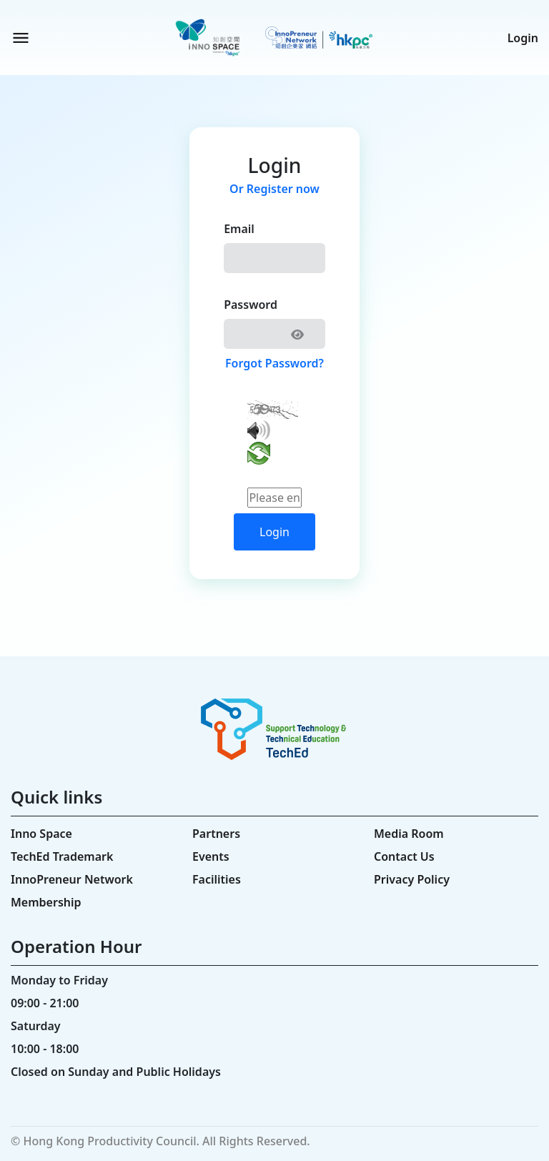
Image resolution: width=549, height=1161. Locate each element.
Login (523, 38)
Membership (46, 902)
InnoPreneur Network (72, 879)
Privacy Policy (412, 879)
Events (210, 856)
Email (239, 229)
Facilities (216, 879)
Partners (216, 833)
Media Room (409, 833)
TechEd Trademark (62, 856)
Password (250, 304)
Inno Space (41, 833)
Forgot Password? (274, 363)
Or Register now (274, 189)
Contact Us (404, 856)
